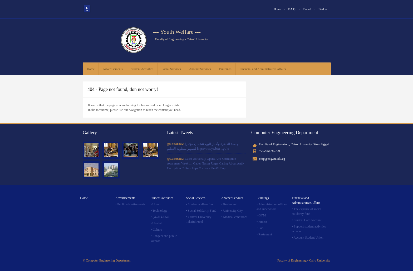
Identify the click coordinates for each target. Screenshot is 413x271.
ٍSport (157, 204)
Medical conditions (235, 217)
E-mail (307, 9)
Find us (322, 9)
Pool (261, 228)
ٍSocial (158, 223)
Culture (157, 229)
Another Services (200, 69)
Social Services (171, 69)
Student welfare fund (201, 204)
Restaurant (230, 204)
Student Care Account (307, 220)
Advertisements (112, 69)
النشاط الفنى (161, 217)
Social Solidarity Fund (202, 210)
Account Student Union (308, 237)
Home (277, 9)
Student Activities (142, 69)
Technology (160, 210)
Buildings (225, 69)
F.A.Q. (292, 9)
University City (233, 210)
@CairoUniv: (176, 144)
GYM (262, 215)
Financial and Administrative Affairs (263, 69)
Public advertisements (131, 204)
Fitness (262, 222)
